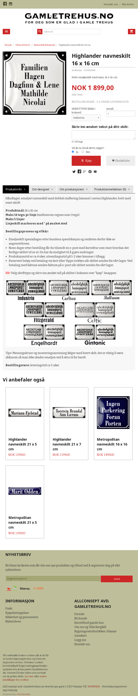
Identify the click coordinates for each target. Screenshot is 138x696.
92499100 (96, 682)
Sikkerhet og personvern (21, 613)
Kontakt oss (82, 640)
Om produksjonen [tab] (72, 191)
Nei (88, 152)
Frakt (8, 604)
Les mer (29, 672)
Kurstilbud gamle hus (89, 618)
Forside (8, 45)
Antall (109, 109)
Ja (77, 152)
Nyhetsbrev (13, 617)
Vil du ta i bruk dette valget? (88, 148)
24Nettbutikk (23, 690)
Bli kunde (80, 614)
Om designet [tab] (40, 191)
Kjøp (86, 161)
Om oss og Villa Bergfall (90, 623)
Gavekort (80, 631)
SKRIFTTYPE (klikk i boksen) (83, 110)
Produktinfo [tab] (14, 191)
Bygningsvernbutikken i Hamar (95, 627)
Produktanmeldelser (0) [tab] (110, 191)
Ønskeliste (121, 161)
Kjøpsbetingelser (17, 608)
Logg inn (80, 636)
